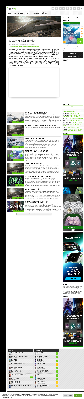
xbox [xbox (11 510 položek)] (74, 290)
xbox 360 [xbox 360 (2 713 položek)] (77, 290)
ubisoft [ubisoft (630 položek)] (64, 290)
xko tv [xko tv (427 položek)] (78, 293)
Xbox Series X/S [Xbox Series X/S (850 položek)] (73, 293)
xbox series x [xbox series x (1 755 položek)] (66, 293)
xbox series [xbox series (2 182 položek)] (65, 292)
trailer (24, 46)
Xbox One (75, 50)
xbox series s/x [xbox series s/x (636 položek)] (78, 292)
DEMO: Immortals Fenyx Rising (75, 118)
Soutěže (27, 13)
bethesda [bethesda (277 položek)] (70, 286)
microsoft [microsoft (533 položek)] (78, 287)
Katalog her (12, 13)
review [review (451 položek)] (73, 288)
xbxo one (36, 46)
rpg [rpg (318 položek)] (76, 288)
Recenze (20, 13)
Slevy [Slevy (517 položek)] (78, 288)
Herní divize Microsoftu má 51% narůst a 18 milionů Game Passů (72, 130)
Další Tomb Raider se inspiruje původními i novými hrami (72, 107)
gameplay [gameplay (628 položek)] (67, 287)
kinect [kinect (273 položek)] (74, 287)
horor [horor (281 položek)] (71, 287)
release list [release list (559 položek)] (69, 288)
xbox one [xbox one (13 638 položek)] (75, 291)
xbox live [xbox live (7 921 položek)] (70, 291)
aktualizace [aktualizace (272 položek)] (65, 286)
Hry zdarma (36, 13)
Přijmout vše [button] (78, 395)
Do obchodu (73, 53)
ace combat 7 (14, 46)
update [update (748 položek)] (67, 290)
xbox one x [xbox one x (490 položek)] (79, 291)
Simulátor (75, 48)
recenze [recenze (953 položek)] (64, 288)
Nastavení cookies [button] (68, 395)
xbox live (30, 46)
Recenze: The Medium (75, 113)
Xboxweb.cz (13, 8)
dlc (20, 46)
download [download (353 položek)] (77, 286)
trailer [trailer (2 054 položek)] (81, 288)
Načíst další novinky (34, 213)
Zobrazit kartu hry (73, 57)
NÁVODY (44, 13)
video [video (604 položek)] (71, 290)
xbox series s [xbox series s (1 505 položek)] (71, 292)
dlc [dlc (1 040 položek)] (73, 286)
